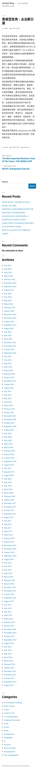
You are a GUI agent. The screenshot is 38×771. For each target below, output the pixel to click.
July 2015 (7, 605)
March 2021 (8, 405)
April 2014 (8, 657)
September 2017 (10, 514)
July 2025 (7, 265)
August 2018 (9, 475)
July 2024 (7, 293)
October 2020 (9, 423)
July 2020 (7, 433)
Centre (6, 709)
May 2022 (8, 363)
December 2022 (10, 342)
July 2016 (7, 563)
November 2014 (10, 633)
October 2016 (9, 552)
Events (26, 147)
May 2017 (8, 528)
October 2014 (9, 636)
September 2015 (10, 598)
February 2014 (9, 664)
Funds (6, 730)
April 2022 (8, 367)
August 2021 (9, 388)
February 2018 (9, 496)
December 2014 (10, 629)
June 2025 (8, 269)
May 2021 (8, 398)
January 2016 (9, 584)
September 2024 (10, 286)
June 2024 (8, 297)
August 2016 (9, 559)
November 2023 (10, 318)
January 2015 (9, 626)
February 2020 (9, 451)
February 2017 (9, 538)
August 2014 (9, 643)
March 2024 (8, 304)
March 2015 (8, 619)
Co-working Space (11, 716)
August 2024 (9, 290)
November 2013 (10, 674)
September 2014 (10, 640)
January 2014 (9, 667)
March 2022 (8, 370)
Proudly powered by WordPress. (20, 766)
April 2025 (8, 272)
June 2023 (8, 335)
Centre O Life (9, 713)
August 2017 (9, 517)
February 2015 (9, 622)
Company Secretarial (12, 720)
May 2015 (8, 612)
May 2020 (8, 440)
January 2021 (9, 412)
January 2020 (9, 454)
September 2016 (10, 556)
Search (5, 181)
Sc (29, 147)
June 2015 (8, 608)
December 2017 (10, 503)
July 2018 (7, 479)
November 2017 (10, 507)
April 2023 (8, 339)
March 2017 (8, 535)
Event (6, 723)
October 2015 (9, 594)
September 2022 (10, 353)
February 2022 (9, 374)
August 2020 (9, 430)
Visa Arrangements (11, 755)
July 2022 (7, 356)
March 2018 (8, 493)
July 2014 (7, 647)
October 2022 (9, 349)
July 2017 (7, 521)
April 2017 (8, 531)
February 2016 (9, 580)
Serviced (7, 744)
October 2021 (9, 384)
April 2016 (8, 573)
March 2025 (8, 276)
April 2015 (8, 615)
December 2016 (10, 545)
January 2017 (9, 542)
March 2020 (8, 447)
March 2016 (8, 577)
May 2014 (8, 654)
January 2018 (9, 500)
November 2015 (10, 591)
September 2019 (10, 461)
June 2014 (8, 650)
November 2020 (10, 419)
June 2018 (8, 482)
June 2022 (8, 360)
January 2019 (9, 472)
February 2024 (9, 307)
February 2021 (9, 409)
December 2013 (10, 671)
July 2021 (7, 391)
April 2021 (8, 402)
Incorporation (9, 734)
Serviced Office (10, 748)
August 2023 (9, 328)
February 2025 (9, 279)
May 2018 (8, 486)
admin (6, 28)
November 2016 (10, 549)
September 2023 (10, 325)
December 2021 (10, 381)
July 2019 (7, 468)
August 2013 (9, 685)
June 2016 (8, 566)
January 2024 (9, 311)
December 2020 (10, 416)
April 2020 (8, 444)
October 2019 (9, 458)
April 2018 (8, 489)
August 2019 (9, 465)
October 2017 (9, 510)
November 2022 (10, 346)
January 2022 (9, 377)
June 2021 (8, 395)
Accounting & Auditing (13, 702)
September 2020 (10, 426)
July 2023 (7, 332)
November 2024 (10, 283)
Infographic (8, 737)
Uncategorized (9, 751)
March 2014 (8, 661)
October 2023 (9, 321)
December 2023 (10, 314)
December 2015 (10, 587)
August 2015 (9, 601)
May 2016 (8, 570)
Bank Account (9, 706)
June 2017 (8, 524)
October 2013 (9, 678)
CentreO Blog (8, 3)
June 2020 (8, 437)
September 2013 (10, 682)
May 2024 (8, 300)
